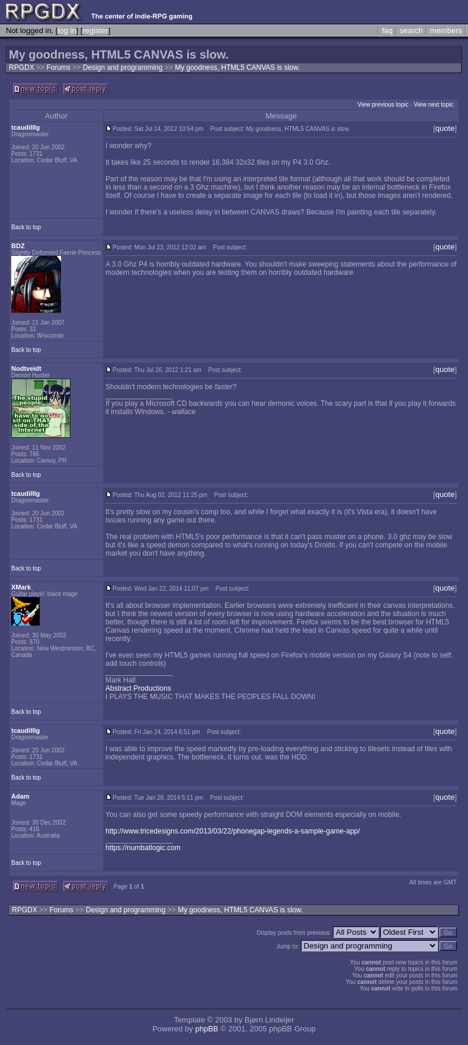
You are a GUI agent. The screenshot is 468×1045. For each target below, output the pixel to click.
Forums (58, 67)
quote (445, 128)
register (95, 30)
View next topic (433, 104)
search (411, 30)
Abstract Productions (138, 688)
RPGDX (21, 67)
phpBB (206, 1028)
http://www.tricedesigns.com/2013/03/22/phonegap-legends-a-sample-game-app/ (232, 831)
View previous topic (382, 104)
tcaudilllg (25, 127)
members (446, 30)
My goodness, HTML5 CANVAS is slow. (237, 67)
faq (387, 30)
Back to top (26, 227)
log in (66, 30)
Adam (20, 796)
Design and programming (124, 67)
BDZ (18, 245)
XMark (21, 587)
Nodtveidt (26, 368)
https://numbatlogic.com (143, 848)
